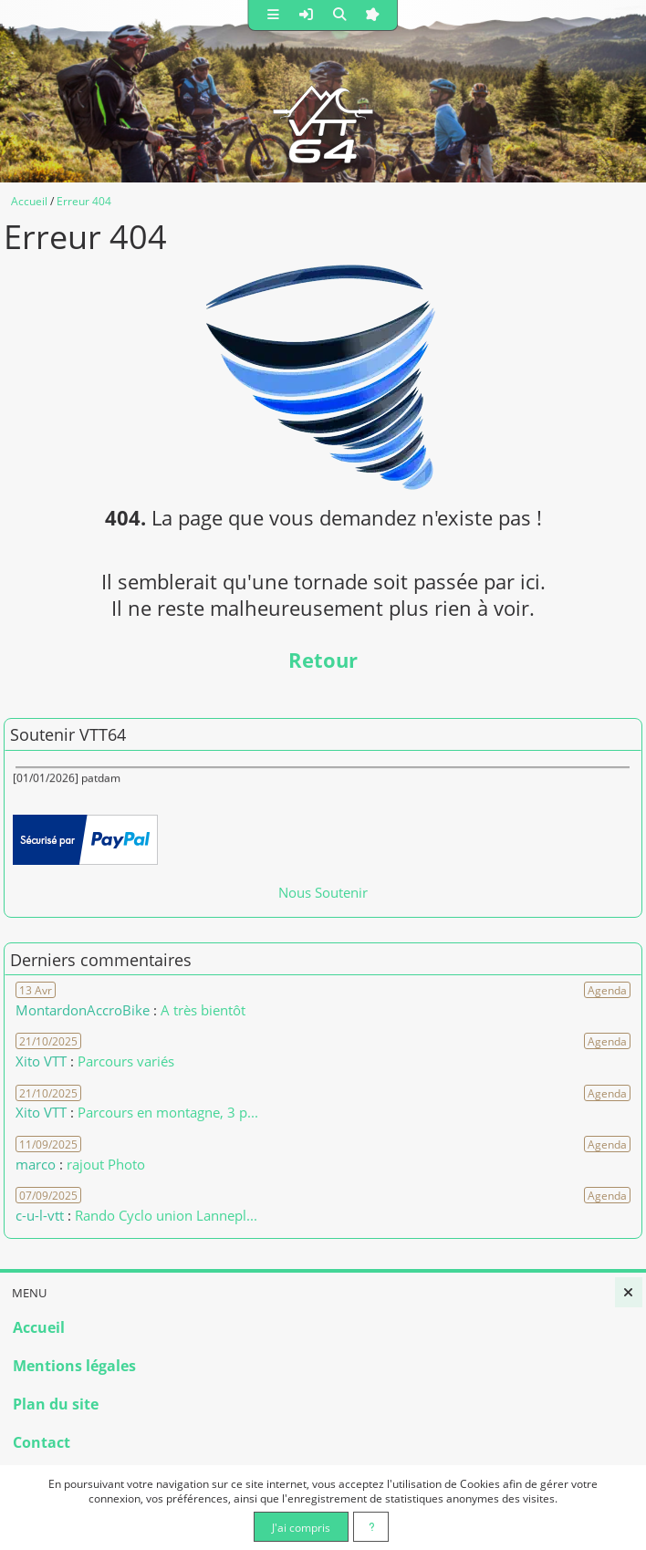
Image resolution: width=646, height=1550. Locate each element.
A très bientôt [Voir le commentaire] (203, 1010)
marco (36, 1164)
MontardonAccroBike (83, 1010)
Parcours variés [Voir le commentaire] (126, 1061)
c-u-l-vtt (40, 1215)
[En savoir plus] (371, 1527)
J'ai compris (301, 1527)
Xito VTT (41, 1061)
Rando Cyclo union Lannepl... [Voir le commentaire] (166, 1215)
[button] (273, 15)
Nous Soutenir (323, 892)
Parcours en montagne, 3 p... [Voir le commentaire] (168, 1112)
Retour (323, 660)
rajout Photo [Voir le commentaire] (106, 1164)
